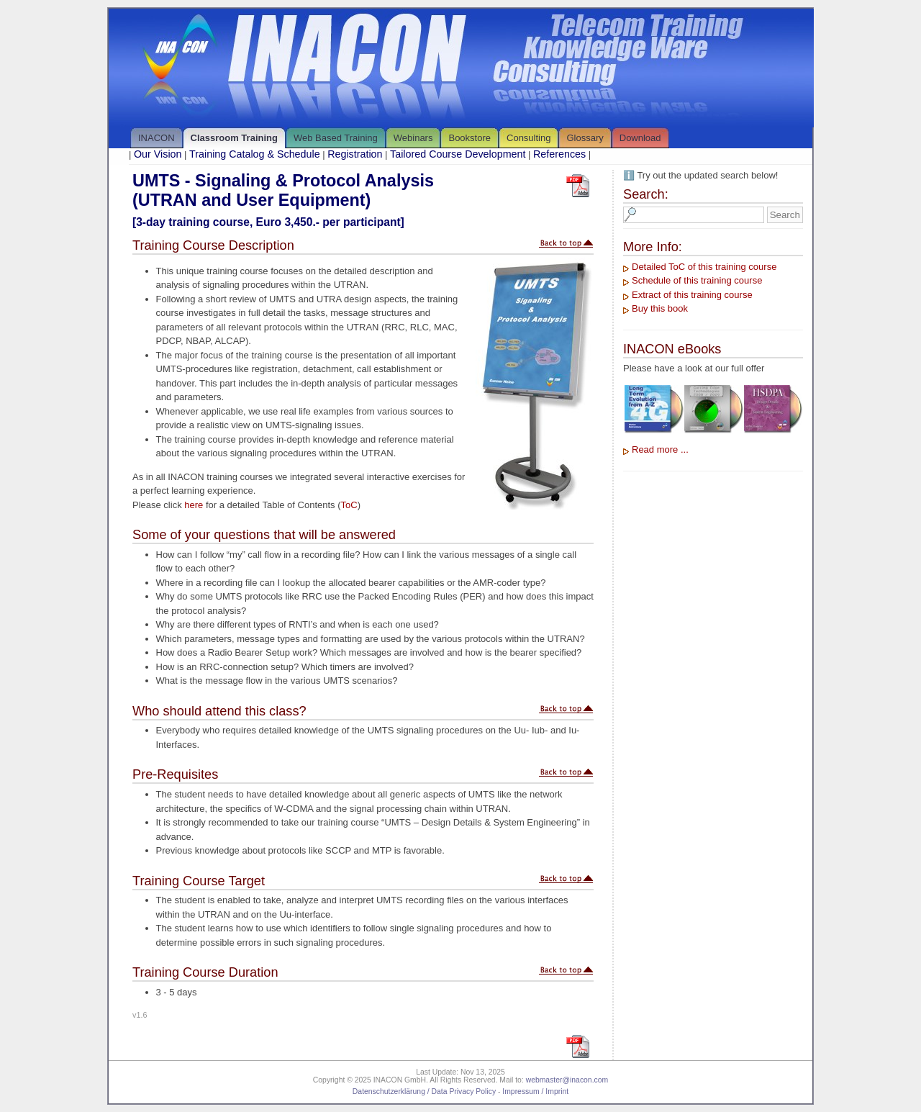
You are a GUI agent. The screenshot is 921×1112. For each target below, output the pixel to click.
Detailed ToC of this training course (704, 266)
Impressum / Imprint (535, 1091)
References (559, 154)
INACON (156, 137)
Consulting (528, 137)
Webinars (413, 137)
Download (640, 137)
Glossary (584, 137)
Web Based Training (336, 137)
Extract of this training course (692, 294)
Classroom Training (234, 137)
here (193, 505)
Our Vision (158, 154)
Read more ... (660, 449)
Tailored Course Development (457, 154)
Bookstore (469, 137)
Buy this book (660, 308)
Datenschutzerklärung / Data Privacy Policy (424, 1091)
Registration (354, 154)
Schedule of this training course (697, 280)
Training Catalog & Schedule (254, 154)
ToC (349, 505)
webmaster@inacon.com (567, 1080)
